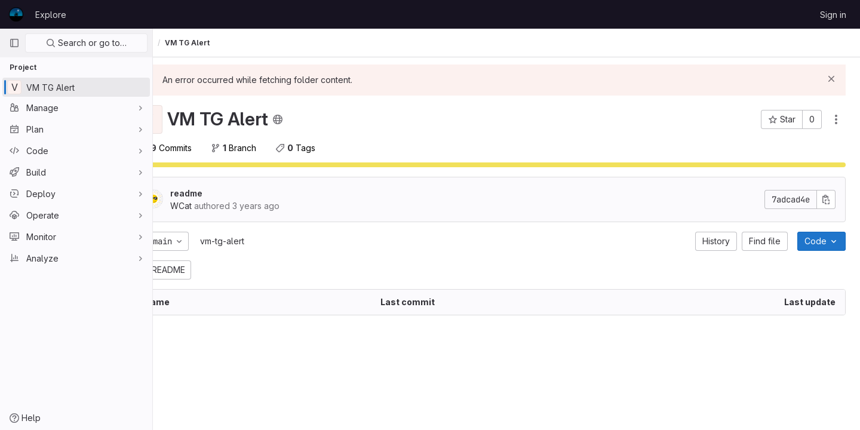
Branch (267, 148)
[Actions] (836, 119)
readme (220, 193)
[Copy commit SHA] (826, 199)
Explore (50, 15)
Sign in (833, 15)
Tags (329, 148)
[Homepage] (16, 14)
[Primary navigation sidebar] (14, 43)
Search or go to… (86, 43)
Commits (198, 148)
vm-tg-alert (256, 241)
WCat (176, 42)
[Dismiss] (831, 79)
